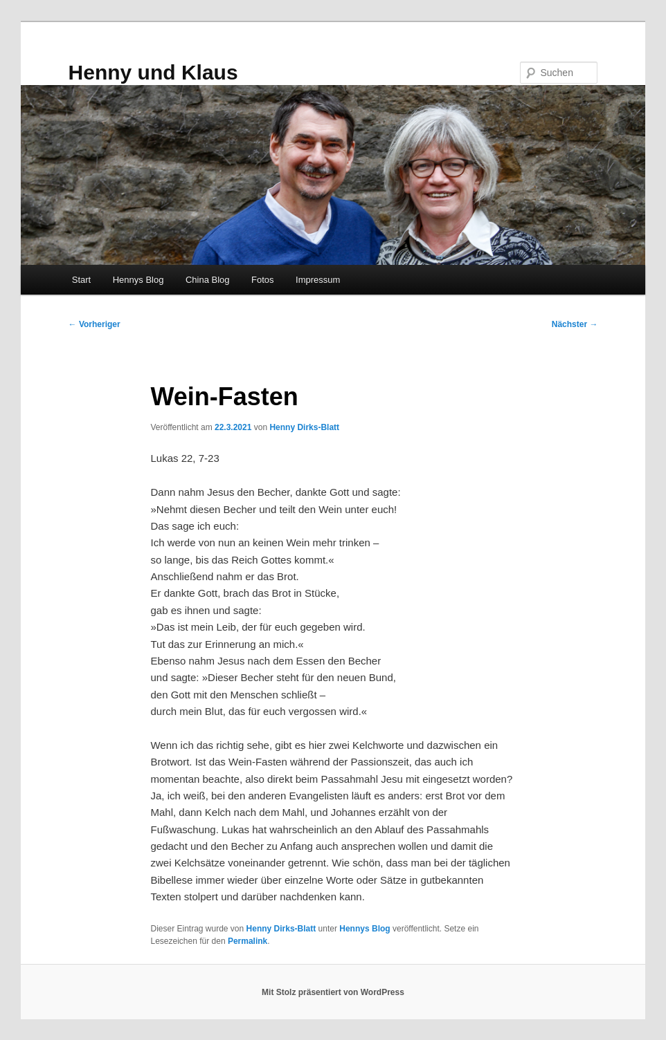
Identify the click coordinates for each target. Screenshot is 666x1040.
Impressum (318, 280)
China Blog (208, 280)
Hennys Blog (138, 280)
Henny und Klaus (153, 72)
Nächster (575, 324)
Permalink (247, 941)
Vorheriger (94, 324)
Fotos (262, 280)
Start (81, 280)
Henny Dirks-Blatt (304, 427)
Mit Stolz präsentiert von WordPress (333, 992)
